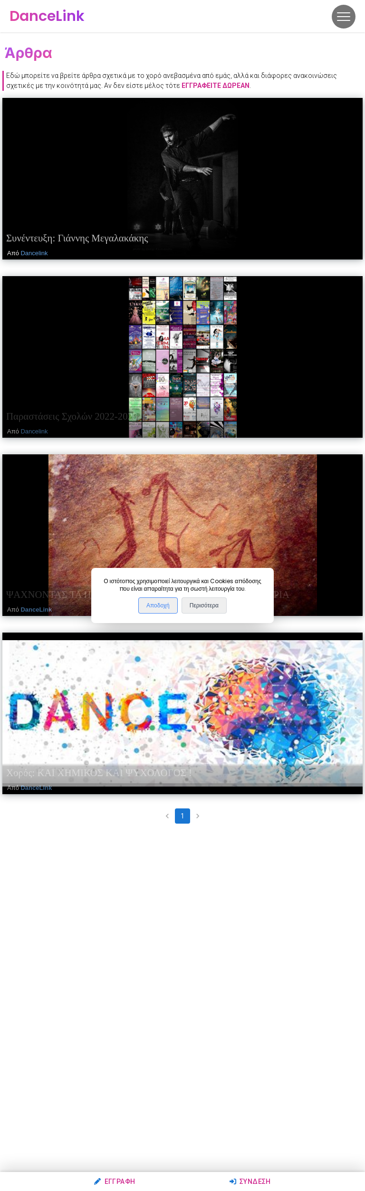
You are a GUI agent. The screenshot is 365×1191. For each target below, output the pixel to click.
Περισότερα (204, 605)
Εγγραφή (114, 1181)
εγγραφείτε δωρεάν (216, 85)
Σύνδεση (250, 1181)
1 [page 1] (182, 816)
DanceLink (36, 609)
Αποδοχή (158, 605)
